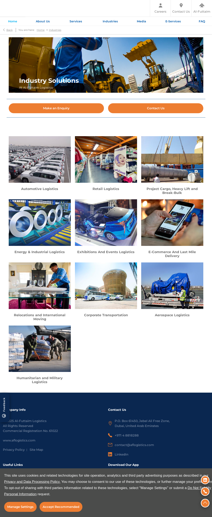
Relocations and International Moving (39, 317)
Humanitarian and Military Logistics (40, 380)
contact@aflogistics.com (134, 445)
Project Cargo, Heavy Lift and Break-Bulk (172, 191)
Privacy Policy (14, 450)
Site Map (36, 450)
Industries (55, 29)
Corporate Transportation (106, 315)
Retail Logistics (106, 189)
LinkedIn (121, 454)
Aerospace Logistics (172, 315)
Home (41, 29)
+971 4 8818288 (127, 435)
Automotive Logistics (39, 189)
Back (9, 29)
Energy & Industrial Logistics (39, 252)
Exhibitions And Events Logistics (106, 252)
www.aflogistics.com (19, 440)
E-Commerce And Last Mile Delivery (172, 254)
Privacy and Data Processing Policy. (32, 482)
